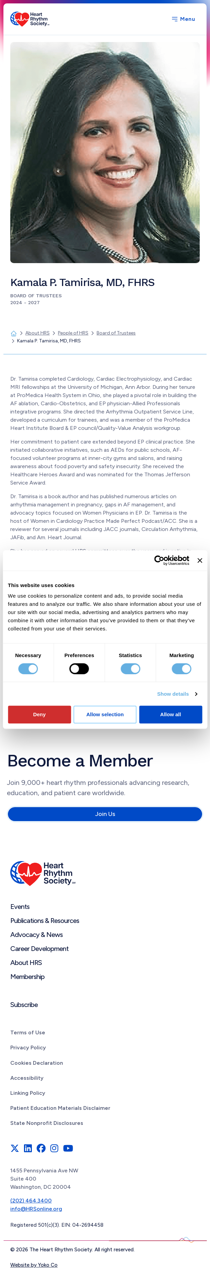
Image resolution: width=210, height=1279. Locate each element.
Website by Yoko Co (34, 1265)
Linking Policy (27, 1093)
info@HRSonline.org (36, 1209)
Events (19, 906)
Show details (173, 694)
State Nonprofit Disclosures (46, 1123)
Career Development (39, 948)
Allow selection (105, 714)
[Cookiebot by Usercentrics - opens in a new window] (159, 560)
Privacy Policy (28, 1047)
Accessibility (27, 1078)
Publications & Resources (44, 920)
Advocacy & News (36, 934)
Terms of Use (27, 1032)
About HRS (26, 962)
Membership (27, 976)
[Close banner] (199, 560)
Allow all (170, 714)
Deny (39, 714)
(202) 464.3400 (31, 1200)
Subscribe (24, 1005)
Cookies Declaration (36, 1063)
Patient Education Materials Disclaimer (60, 1108)
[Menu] (183, 19)
